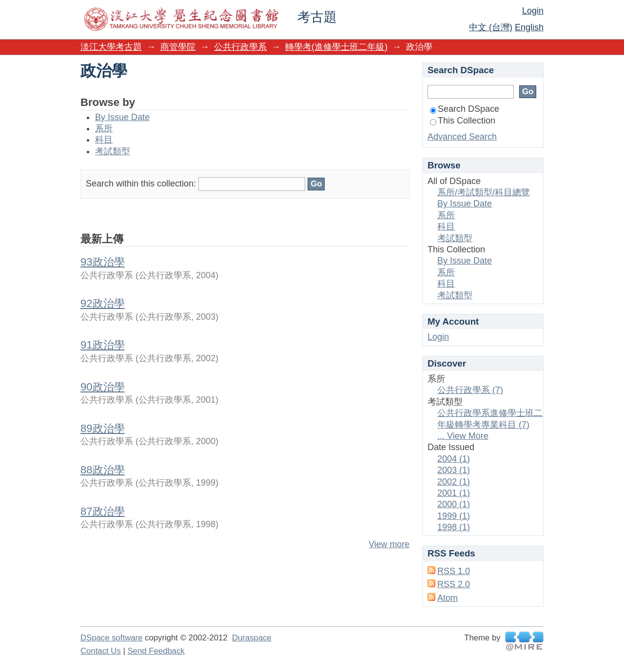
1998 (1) (453, 527)
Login (533, 11)
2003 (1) (453, 470)
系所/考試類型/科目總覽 (483, 192)
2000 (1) (453, 504)
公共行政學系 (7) (470, 390)
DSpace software (111, 637)
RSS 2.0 (453, 584)
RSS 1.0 (453, 571)
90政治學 (102, 387)
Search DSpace (464, 109)
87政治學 (102, 511)
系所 (104, 128)
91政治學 (102, 345)
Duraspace (252, 637)
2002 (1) (453, 482)
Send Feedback (155, 651)
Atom (447, 598)
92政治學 (102, 303)
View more (389, 544)
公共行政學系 (240, 47)
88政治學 (102, 470)
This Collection (462, 120)
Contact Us (100, 651)
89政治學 (102, 428)
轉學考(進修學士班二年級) (336, 47)
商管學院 (177, 47)
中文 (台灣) (490, 27)
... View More (462, 436)
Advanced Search (462, 137)
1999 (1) (453, 516)
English (529, 27)
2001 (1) (453, 493)
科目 (104, 139)
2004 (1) (453, 459)
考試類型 (112, 151)
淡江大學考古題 (111, 47)
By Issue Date (122, 117)
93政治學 (102, 262)
